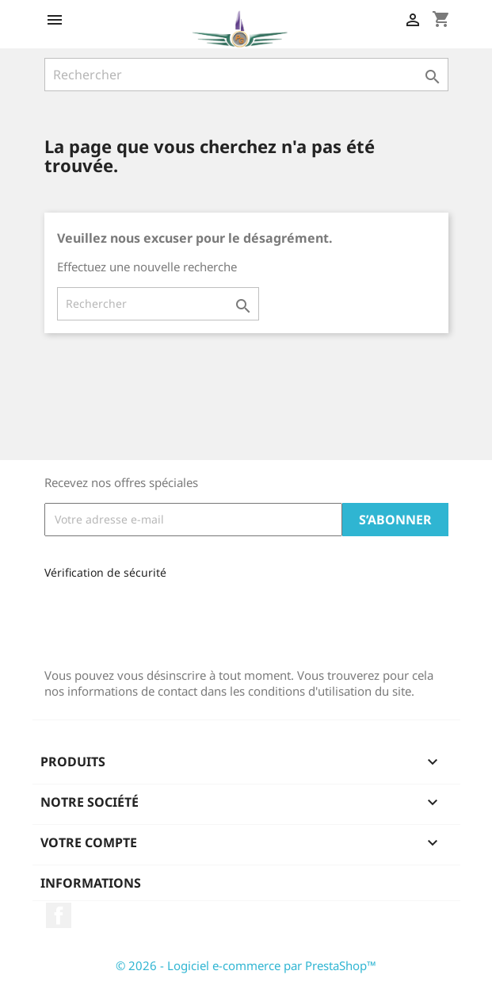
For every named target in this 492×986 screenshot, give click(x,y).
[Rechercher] (246, 74)
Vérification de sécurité (105, 572)
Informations (90, 883)
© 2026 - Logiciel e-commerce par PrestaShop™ (246, 965)
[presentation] (150, 618)
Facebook (58, 915)
